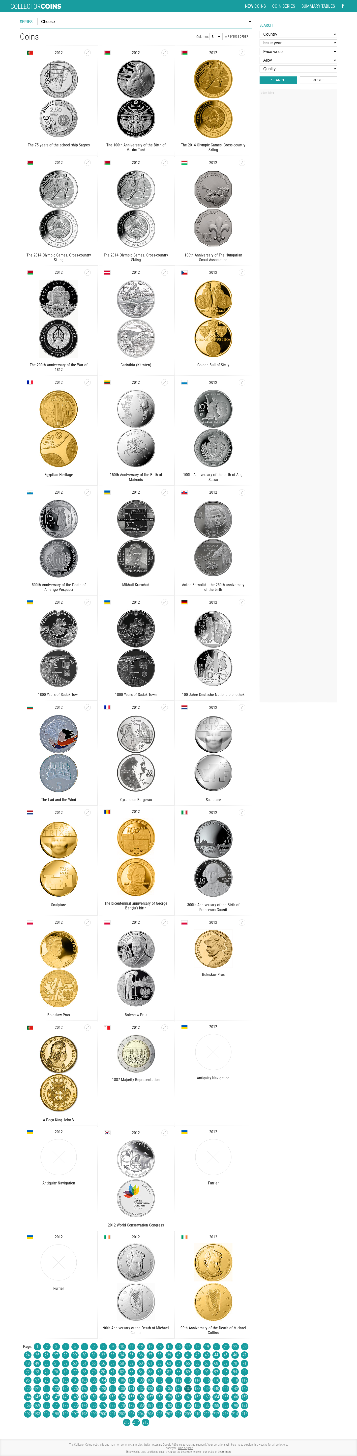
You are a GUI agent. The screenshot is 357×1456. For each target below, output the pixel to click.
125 (75, 1388)
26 (47, 1355)
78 (84, 1371)
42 (197, 1355)
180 (141, 1405)
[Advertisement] (298, 171)
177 (113, 1405)
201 (113, 1413)
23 (245, 1346)
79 (94, 1371)
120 (28, 1388)
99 (56, 1380)
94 (235, 1371)
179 (131, 1405)
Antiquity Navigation (213, 1078)
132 (141, 1388)
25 (37, 1355)
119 (244, 1380)
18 (198, 1346)
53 (75, 1363)
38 (160, 1355)
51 (56, 1363)
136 (178, 1388)
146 (47, 1397)
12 (141, 1346)
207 (169, 1413)
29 (75, 1355)
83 (131, 1371)
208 (178, 1413)
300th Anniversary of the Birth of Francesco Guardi (213, 907)
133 (150, 1388)
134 (160, 1388)
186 (197, 1405)
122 (47, 1388)
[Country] (298, 34)
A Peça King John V (58, 1120)
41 (188, 1355)
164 (216, 1397)
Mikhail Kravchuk (135, 584)
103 (94, 1380)
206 (160, 1413)
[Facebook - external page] (342, 6)
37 (150, 1355)
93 (226, 1371)
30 (84, 1355)
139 (207, 1388)
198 (84, 1413)
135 (169, 1388)
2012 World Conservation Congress (136, 1225)
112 (178, 1380)
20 (216, 1346)
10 (122, 1346)
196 (65, 1413)
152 (103, 1397)
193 (37, 1413)
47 (244, 1355)
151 (94, 1397)
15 (169, 1346)
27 (56, 1355)
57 (113, 1363)
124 (65, 1388)
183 (169, 1405)
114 (197, 1380)
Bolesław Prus (58, 1015)
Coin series (283, 6)
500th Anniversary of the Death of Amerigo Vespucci (59, 587)
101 (75, 1380)
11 (132, 1346)
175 (94, 1405)
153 (113, 1397)
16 (179, 1346)
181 (150, 1405)
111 (169, 1380)
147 (56, 1397)
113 (188, 1380)
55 (94, 1363)
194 (47, 1413)
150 (84, 1397)
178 (122, 1405)
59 (131, 1363)
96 (28, 1380)
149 (75, 1397)
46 (235, 1355)
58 (122, 1363)
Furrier (213, 1183)
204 (141, 1413)
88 (178, 1371)
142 (235, 1388)
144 (28, 1397)
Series (26, 21)
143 (244, 1388)
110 (160, 1380)
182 (160, 1405)
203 (131, 1413)
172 (65, 1405)
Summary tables (318, 6)
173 (75, 1405)
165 (226, 1397)
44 (216, 1355)
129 (113, 1388)
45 (226, 1355)
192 (28, 1413)
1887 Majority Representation (136, 1079)
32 (103, 1355)
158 (160, 1397)
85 (150, 1371)
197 (75, 1413)
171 (56, 1405)
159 (169, 1397)
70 (235, 1363)
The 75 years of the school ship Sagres (59, 145)
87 (169, 1371)
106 (122, 1380)
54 (84, 1363)
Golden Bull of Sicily (213, 365)
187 (207, 1405)
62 (160, 1363)
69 (226, 1363)
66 (197, 1363)
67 (207, 1363)
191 (244, 1405)
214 (235, 1413)
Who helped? (185, 1448)
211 (207, 1413)
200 (103, 1413)
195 (56, 1413)
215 (244, 1413)
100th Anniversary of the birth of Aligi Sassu (213, 477)
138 (197, 1388)
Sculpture (213, 799)
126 (84, 1388)
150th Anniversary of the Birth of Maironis (136, 477)
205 (150, 1413)
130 (122, 1388)
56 (103, 1363)
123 (56, 1388)
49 (37, 1363)
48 (28, 1363)
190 (235, 1405)
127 (94, 1388)
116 (216, 1380)
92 (216, 1371)
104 (103, 1380)
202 (122, 1413)
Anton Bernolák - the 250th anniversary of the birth (213, 587)
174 (84, 1405)
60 (141, 1363)
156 (141, 1397)
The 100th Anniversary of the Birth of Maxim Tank (136, 147)
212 (216, 1413)
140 (216, 1388)
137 (188, 1388)
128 (103, 1388)
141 (226, 1388)
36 (141, 1355)
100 (65, 1380)
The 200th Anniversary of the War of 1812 (59, 367)
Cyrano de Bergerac (136, 799)
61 (150, 1363)
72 (28, 1371)
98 (47, 1380)
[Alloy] (298, 60)
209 (188, 1413)
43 (207, 1355)
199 (94, 1413)
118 (235, 1380)
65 (188, 1363)
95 (244, 1371)
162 (197, 1397)
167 (244, 1397)
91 (207, 1371)
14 (160, 1346)
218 (146, 1422)
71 (244, 1363)
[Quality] (298, 68)
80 (103, 1371)
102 (84, 1380)
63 (169, 1363)
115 (207, 1380)
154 (122, 1397)
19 (207, 1346)
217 (136, 1422)
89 (188, 1371)
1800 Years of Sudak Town (59, 694)
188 (216, 1405)
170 (47, 1405)
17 (188, 1346)
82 (122, 1371)
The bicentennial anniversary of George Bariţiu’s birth (135, 905)
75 (56, 1371)
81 (113, 1371)
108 (141, 1380)
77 (75, 1371)
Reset (318, 80)
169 (37, 1405)
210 (197, 1413)
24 (28, 1355)
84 (141, 1371)
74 (47, 1371)
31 (94, 1355)
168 (28, 1405)
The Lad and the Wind (58, 799)
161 (188, 1397)
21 (226, 1346)
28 (65, 1355)
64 (178, 1363)
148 (65, 1397)
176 (103, 1405)
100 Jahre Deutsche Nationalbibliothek (213, 694)
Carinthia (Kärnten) (135, 365)
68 (216, 1363)
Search (278, 80)
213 (226, 1413)
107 (131, 1380)
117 (226, 1380)
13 (150, 1346)
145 (37, 1397)
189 (226, 1405)
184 (178, 1405)
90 (197, 1371)
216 (127, 1422)
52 (65, 1363)
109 (150, 1380)
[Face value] (298, 51)
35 (131, 1355)
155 (131, 1397)
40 (178, 1355)
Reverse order (236, 36)
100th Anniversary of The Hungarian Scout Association (213, 257)
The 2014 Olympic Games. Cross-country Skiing (213, 147)
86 (160, 1371)
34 (122, 1355)
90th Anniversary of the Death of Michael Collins (136, 1330)
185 (188, 1405)
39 (169, 1355)
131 (131, 1388)
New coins (255, 6)
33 (113, 1355)
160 (178, 1397)
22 (235, 1346)
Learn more (224, 1452)
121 (37, 1388)
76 (65, 1371)
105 (113, 1380)
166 (235, 1397)
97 (37, 1380)
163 (207, 1397)
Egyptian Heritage (58, 474)
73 (37, 1371)
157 (150, 1397)
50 (47, 1363)
